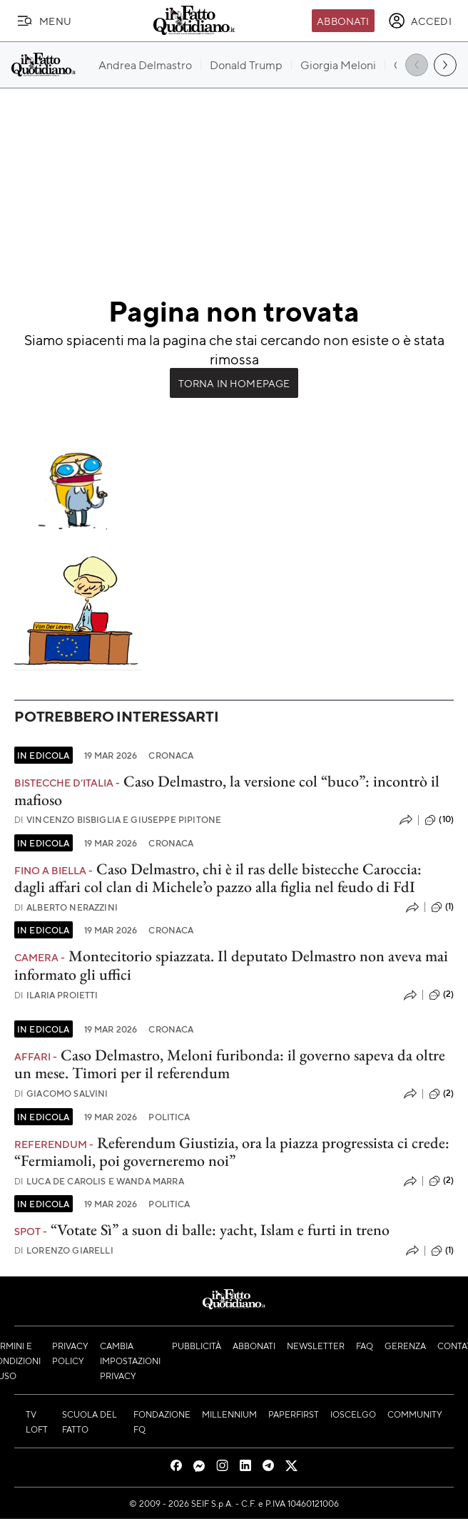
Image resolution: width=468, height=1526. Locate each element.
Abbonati (343, 20)
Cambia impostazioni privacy (130, 1360)
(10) (439, 820)
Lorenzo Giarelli (63, 1250)
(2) (441, 994)
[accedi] (420, 20)
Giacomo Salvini (61, 1093)
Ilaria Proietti (56, 995)
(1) (442, 907)
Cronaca (170, 755)
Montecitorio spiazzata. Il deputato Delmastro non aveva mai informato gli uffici (231, 965)
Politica (169, 1116)
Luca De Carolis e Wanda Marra (99, 1181)
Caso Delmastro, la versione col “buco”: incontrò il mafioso (226, 790)
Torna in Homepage (234, 383)
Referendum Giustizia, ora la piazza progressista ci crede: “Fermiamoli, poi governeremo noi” (231, 1151)
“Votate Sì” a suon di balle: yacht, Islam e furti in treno (220, 1229)
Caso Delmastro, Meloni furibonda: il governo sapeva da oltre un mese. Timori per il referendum (229, 1064)
